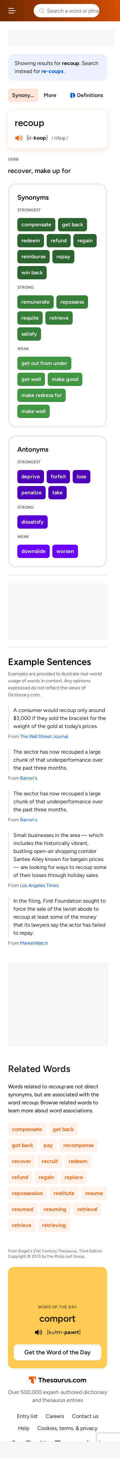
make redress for (41, 395)
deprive (30, 476)
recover (21, 1161)
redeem (30, 240)
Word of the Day (57, 1307)
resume (94, 1193)
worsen (65, 551)
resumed (22, 1209)
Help (23, 1428)
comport (57, 1318)
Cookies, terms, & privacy (67, 1428)
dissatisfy (32, 522)
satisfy (29, 334)
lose (81, 476)
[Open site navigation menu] (12, 10)
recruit (50, 1161)
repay (63, 256)
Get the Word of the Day (57, 1352)
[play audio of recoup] (19, 138)
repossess (72, 302)
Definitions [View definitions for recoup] (90, 95)
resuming (55, 1209)
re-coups (53, 71)
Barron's (28, 778)
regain (85, 240)
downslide (33, 551)
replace (74, 1177)
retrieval (87, 1209)
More (50, 95)
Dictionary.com (108, 11)
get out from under (44, 363)
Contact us (85, 1416)
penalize (31, 492)
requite (30, 318)
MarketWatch (34, 943)
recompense (78, 1145)
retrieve (59, 318)
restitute (64, 1193)
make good (65, 379)
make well (33, 411)
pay (48, 1145)
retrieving (54, 1225)
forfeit (58, 476)
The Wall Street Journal (44, 736)
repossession (27, 1193)
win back (32, 272)
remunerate (35, 302)
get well (31, 379)
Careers (55, 1416)
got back (22, 1145)
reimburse (33, 256)
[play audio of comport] (38, 1332)
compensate (36, 224)
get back (72, 224)
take (57, 492)
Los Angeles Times (39, 885)
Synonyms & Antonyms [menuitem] (25, 95)
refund (59, 240)
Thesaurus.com (24, 11)
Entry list (27, 1416)
